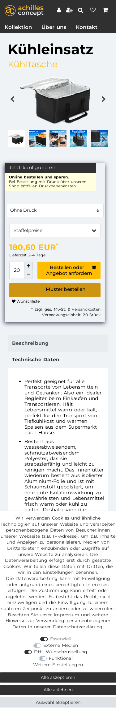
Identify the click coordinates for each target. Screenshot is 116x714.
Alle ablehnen (58, 689)
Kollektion (18, 27)
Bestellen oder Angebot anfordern (71, 270)
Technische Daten (35, 359)
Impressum (66, 615)
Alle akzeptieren (58, 677)
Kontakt (86, 27)
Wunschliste (26, 301)
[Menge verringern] (28, 274)
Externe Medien (60, 645)
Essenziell (60, 639)
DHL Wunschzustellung (60, 652)
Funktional (61, 658)
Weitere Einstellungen (58, 664)
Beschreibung (30, 343)
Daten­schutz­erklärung (78, 627)
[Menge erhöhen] (28, 266)
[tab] (58, 343)
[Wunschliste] (93, 11)
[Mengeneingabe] (16, 270)
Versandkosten (85, 309)
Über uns (54, 27)
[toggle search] (81, 10)
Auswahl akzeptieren (58, 702)
